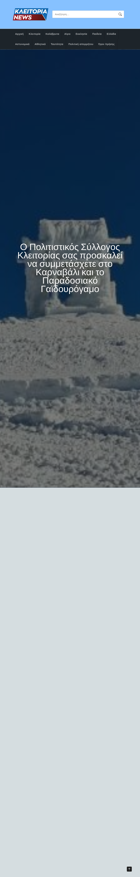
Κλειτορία (34, 34)
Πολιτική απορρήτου (80, 44)
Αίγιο (67, 34)
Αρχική (19, 34)
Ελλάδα (111, 34)
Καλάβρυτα (52, 34)
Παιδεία (97, 34)
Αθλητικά (40, 44)
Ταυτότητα (57, 44)
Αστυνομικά (22, 44)
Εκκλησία (81, 34)
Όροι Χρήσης (107, 44)
